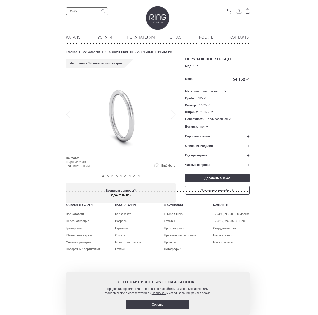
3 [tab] (112, 176)
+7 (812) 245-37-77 (226, 252)
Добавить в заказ (217, 178)
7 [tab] (130, 176)
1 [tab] (103, 176)
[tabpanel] (121, 125)
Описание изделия (199, 146)
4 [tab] (117, 176)
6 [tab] (125, 176)
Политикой (159, 293)
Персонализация (197, 136)
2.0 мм (205, 112)
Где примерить (196, 155)
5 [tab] (121, 176)
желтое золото (213, 91)
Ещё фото (164, 165)
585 (200, 98)
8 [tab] (134, 176)
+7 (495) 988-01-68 (226, 245)
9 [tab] (139, 176)
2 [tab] (108, 176)
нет (202, 126)
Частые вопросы (197, 165)
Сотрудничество (224, 259)
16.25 (203, 105)
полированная (218, 119)
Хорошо (157, 304)
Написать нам (223, 266)
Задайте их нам (120, 195)
